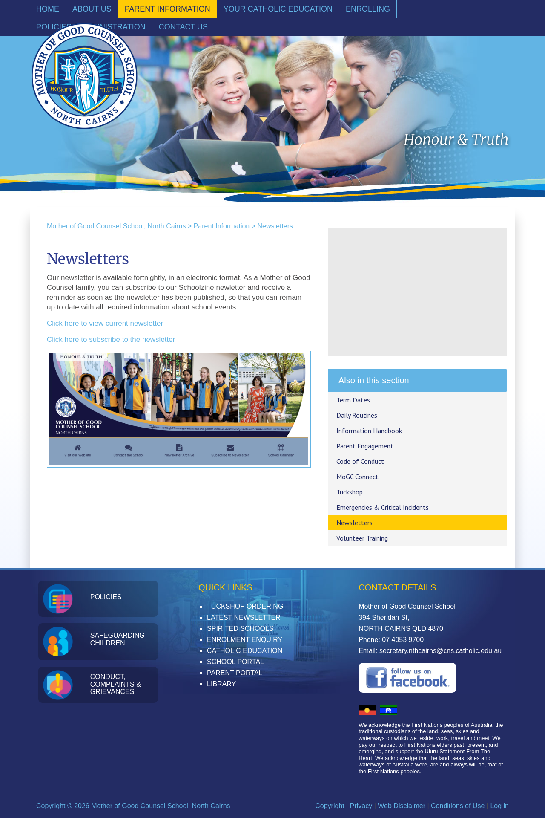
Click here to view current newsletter (105, 323)
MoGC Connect (357, 476)
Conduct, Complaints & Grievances (115, 684)
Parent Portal (234, 672)
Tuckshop (349, 492)
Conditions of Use (458, 805)
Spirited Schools (240, 628)
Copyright (329, 805)
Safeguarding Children (117, 639)
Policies (106, 597)
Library (221, 684)
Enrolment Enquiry (244, 639)
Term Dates (353, 400)
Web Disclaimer (401, 805)
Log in (499, 805)
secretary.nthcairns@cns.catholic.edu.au (440, 650)
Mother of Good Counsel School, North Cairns (116, 226)
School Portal (235, 661)
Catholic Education (244, 650)
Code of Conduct (360, 461)
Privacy (361, 805)
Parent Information (222, 226)
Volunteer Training (362, 538)
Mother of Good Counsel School (84, 75)
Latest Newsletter (244, 617)
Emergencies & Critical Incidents (382, 507)
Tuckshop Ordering (245, 606)
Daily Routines (356, 415)
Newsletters (275, 226)
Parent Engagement (364, 446)
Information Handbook (369, 430)
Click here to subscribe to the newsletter (111, 339)
